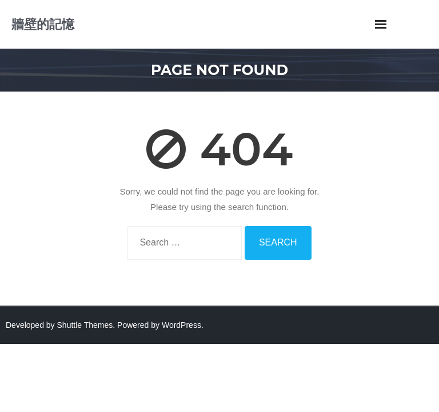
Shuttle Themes (85, 325)
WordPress (181, 325)
